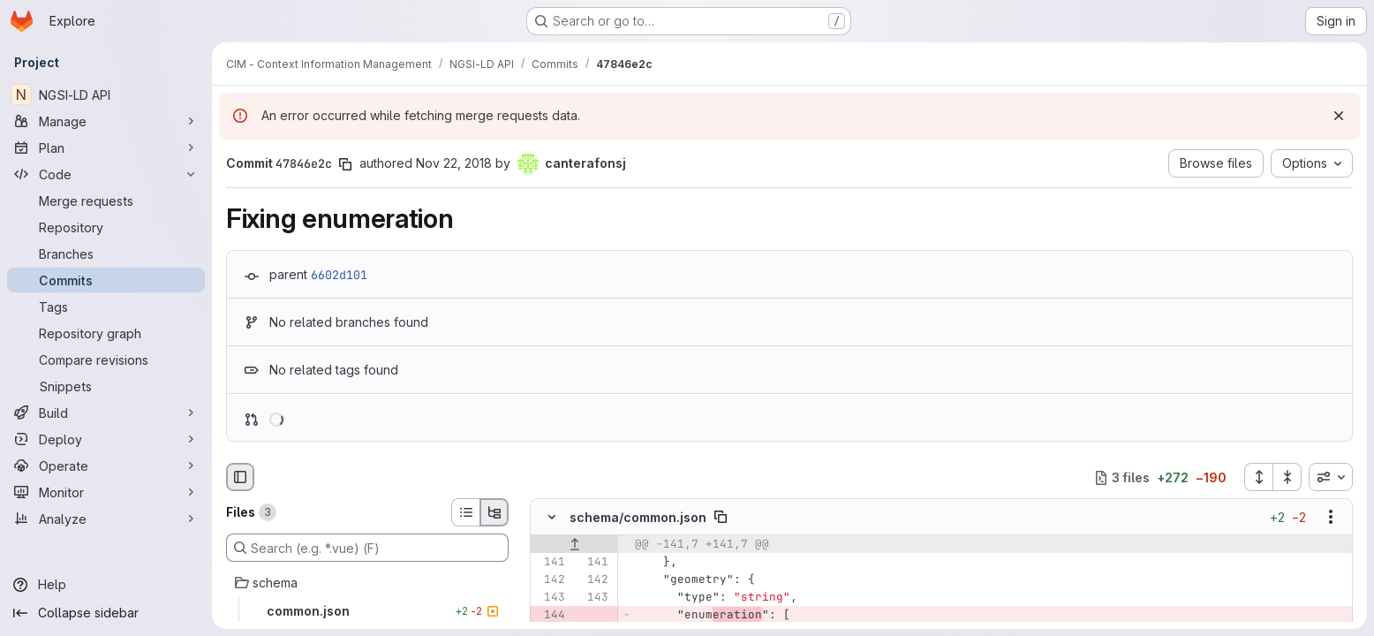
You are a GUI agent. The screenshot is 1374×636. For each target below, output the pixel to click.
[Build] (106, 412)
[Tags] (106, 306)
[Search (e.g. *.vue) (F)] (367, 548)
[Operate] (106, 465)
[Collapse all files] (1287, 477)
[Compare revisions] (106, 359)
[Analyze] (106, 518)
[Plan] (106, 147)
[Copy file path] (720, 517)
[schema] (367, 583)
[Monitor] (106, 492)
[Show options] (1330, 517)
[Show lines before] (574, 545)
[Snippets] (106, 386)
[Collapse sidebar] (106, 613)
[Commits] (106, 280)
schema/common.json (638, 517)
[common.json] (367, 611)
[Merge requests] (106, 200)
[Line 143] (550, 598)
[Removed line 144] (550, 616)
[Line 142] (550, 580)
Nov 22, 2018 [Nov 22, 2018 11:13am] (454, 162)
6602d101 (339, 275)
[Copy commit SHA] (345, 164)
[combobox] (1331, 477)
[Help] (106, 584)
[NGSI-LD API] (106, 94)
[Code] (106, 174)
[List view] (465, 512)
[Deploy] (106, 439)
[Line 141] (550, 563)
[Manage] (106, 121)
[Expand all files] (1258, 477)
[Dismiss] (1338, 115)
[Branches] (106, 253)
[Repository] (106, 227)
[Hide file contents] (551, 517)
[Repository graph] (106, 333)
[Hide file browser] (240, 477)
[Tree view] (494, 512)
